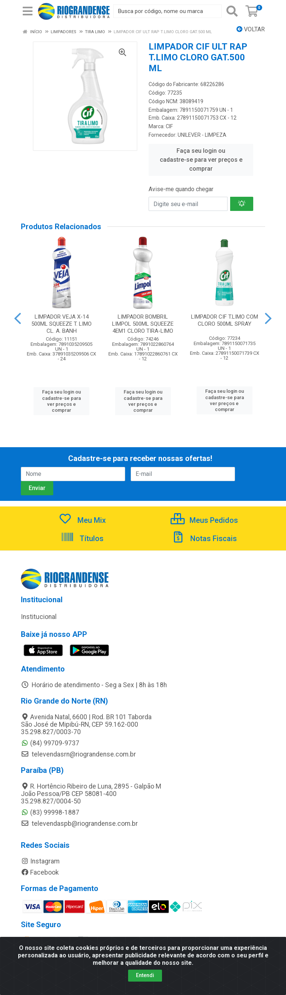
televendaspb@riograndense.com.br (79, 823)
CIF (169, 126)
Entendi (145, 980)
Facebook (40, 872)
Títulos (82, 538)
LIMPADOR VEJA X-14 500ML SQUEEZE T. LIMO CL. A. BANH (61, 323)
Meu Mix (82, 520)
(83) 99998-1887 (50, 812)
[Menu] (27, 11)
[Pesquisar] (232, 11)
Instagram (40, 861)
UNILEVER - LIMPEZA (202, 135)
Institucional (39, 616)
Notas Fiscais (204, 538)
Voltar (250, 29)
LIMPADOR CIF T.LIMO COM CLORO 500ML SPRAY (224, 320)
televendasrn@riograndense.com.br (78, 754)
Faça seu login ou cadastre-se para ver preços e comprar (201, 159)
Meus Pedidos (204, 520)
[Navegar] (17, 318)
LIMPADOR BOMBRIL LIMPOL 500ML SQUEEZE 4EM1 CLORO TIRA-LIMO (143, 323)
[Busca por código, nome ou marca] (167, 11)
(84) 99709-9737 (50, 743)
